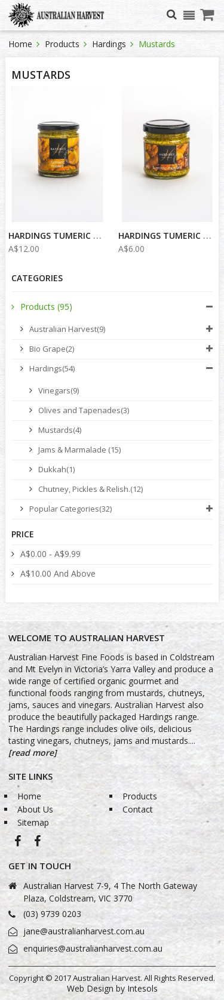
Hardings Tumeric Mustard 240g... (86, 235)
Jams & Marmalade (79, 449)
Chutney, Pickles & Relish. (90, 489)
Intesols (142, 988)
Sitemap (33, 822)
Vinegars (58, 390)
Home (21, 44)
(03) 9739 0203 (52, 913)
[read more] (32, 752)
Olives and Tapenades (83, 410)
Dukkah (56, 469)
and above (58, 573)
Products (63, 44)
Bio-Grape (37, 843)
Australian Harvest (67, 329)
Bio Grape (51, 348)
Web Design (90, 988)
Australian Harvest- (17, 843)
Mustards (59, 429)
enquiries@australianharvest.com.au (92, 948)
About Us (35, 809)
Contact (137, 809)
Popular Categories (70, 508)
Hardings (110, 44)
